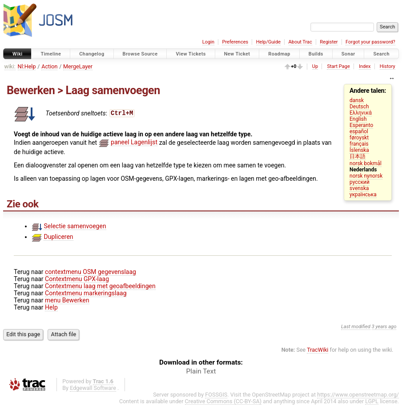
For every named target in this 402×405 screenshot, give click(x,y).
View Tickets (190, 54)
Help (51, 307)
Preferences (235, 42)
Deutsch (359, 106)
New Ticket (237, 54)
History (387, 66)
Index (365, 66)
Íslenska (359, 150)
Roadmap (279, 54)
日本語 (358, 156)
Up (315, 66)
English (358, 119)
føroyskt (359, 138)
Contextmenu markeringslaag (85, 293)
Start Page (338, 66)
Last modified (355, 327)
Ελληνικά (361, 113)
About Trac (300, 42)
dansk (357, 100)
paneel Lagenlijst (134, 142)
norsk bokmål (366, 163)
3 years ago (384, 327)
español (359, 131)
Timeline (50, 54)
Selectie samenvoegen (75, 226)
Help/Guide (268, 42)
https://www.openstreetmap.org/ (358, 394)
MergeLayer (77, 66)
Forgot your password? (370, 42)
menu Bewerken (67, 300)
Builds (316, 54)
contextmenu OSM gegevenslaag (90, 271)
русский (360, 182)
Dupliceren (58, 236)
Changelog (91, 54)
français (359, 144)
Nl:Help (27, 66)
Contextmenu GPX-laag (77, 278)
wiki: (10, 66)
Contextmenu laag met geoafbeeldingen (100, 286)
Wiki (17, 54)
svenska (359, 188)
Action (49, 66)
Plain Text (201, 371)
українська (363, 194)
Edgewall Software (93, 388)
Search (381, 54)
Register (329, 42)
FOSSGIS (216, 394)
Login (208, 42)
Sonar (348, 54)
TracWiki (317, 349)
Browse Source (140, 54)
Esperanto (361, 125)
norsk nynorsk (366, 176)
